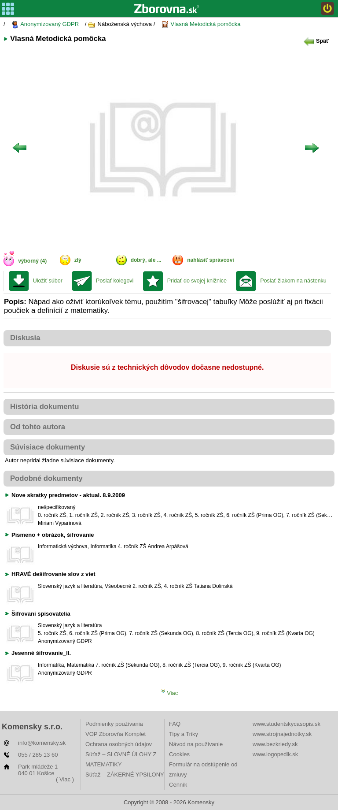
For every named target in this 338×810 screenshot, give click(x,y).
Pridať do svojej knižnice (197, 281)
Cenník (178, 784)
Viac (169, 693)
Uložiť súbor (47, 281)
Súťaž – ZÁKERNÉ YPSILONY (124, 774)
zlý (77, 260)
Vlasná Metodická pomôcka (201, 24)
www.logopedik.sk (275, 754)
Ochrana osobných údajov (118, 744)
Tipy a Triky (183, 734)
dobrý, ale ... (146, 260)
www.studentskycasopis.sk (286, 724)
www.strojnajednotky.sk (282, 734)
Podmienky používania (114, 724)
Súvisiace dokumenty (47, 447)
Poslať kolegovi (114, 281)
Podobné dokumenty (46, 478)
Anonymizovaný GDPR (45, 24)
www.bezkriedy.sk (275, 744)
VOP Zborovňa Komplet (115, 734)
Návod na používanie (196, 744)
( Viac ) (65, 779)
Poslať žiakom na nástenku (293, 281)
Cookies (179, 754)
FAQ (174, 724)
